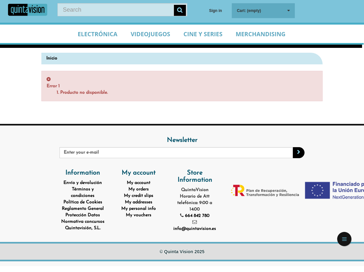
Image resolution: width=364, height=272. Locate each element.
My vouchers (138, 215)
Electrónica (97, 34)
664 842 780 (197, 215)
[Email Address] (176, 152)
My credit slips (138, 195)
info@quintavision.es (194, 228)
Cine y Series (202, 34)
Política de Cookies (82, 202)
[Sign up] (299, 152)
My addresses (138, 202)
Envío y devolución (82, 182)
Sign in (215, 10)
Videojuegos (150, 34)
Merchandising (260, 34)
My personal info (138, 208)
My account (138, 182)
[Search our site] (122, 9)
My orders (138, 189)
